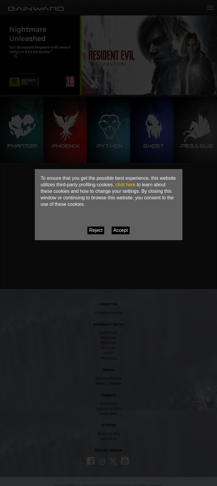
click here (125, 184)
